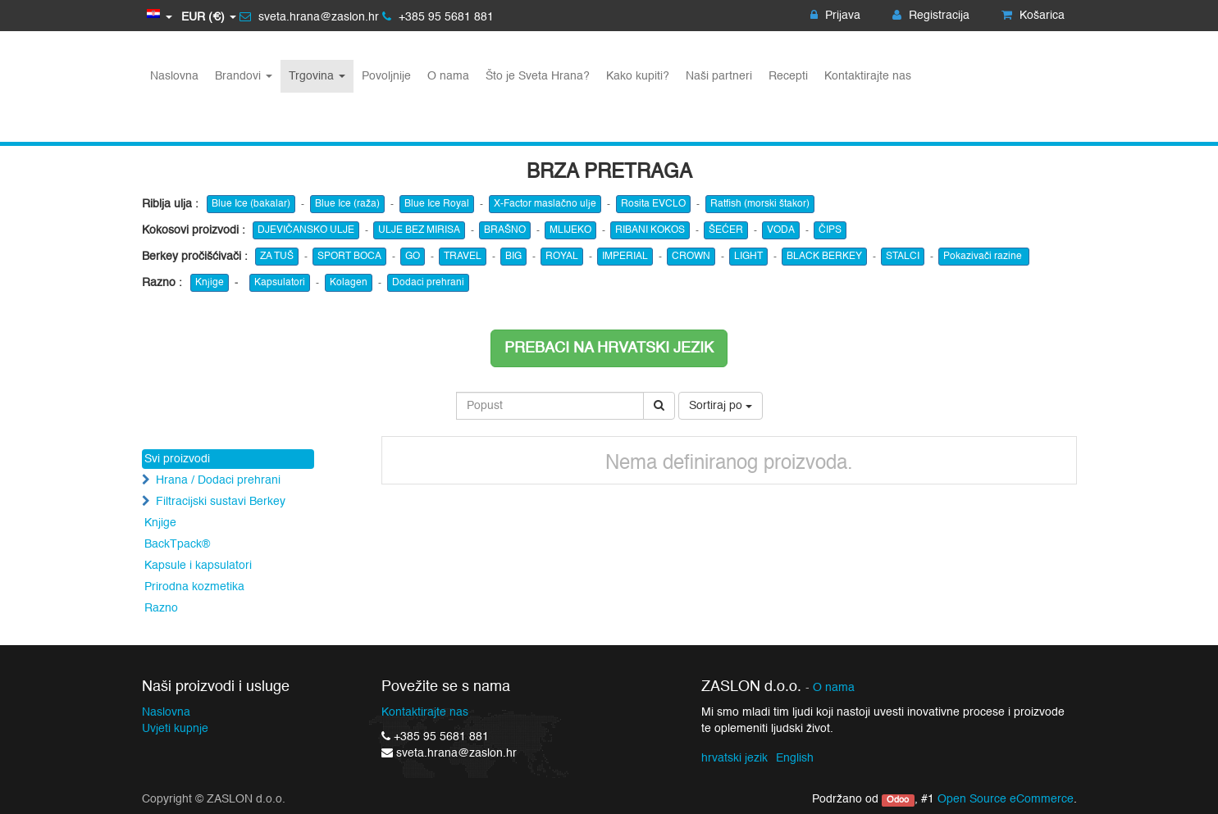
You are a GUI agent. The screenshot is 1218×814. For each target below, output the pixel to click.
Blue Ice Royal (436, 204)
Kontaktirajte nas (424, 712)
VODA (781, 230)
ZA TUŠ (277, 256)
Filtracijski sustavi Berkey (220, 501)
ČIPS (830, 230)
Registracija (930, 15)
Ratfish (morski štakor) (760, 204)
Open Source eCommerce (1005, 799)
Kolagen (348, 283)
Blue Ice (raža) (347, 204)
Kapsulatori (279, 283)
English (795, 758)
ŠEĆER (726, 230)
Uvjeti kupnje (175, 728)
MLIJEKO (570, 230)
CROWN (691, 256)
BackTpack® (177, 544)
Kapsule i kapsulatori (198, 565)
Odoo (898, 800)
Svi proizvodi (177, 459)
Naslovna (166, 712)
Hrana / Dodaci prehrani (218, 480)
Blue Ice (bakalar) (251, 204)
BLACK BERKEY (824, 256)
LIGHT (748, 256)
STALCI (902, 256)
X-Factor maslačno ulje (545, 204)
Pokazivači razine (983, 256)
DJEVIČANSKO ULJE (306, 230)
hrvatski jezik (734, 758)
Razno (161, 608)
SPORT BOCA (349, 256)
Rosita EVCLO (653, 204)
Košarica (1033, 15)
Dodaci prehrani (428, 283)
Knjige (209, 283)
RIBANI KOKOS (650, 230)
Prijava (835, 15)
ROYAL (561, 256)
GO (412, 256)
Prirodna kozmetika (194, 587)
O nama (834, 688)
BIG (513, 256)
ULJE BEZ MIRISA (419, 230)
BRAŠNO (505, 230)
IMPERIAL (625, 256)
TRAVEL (462, 256)
